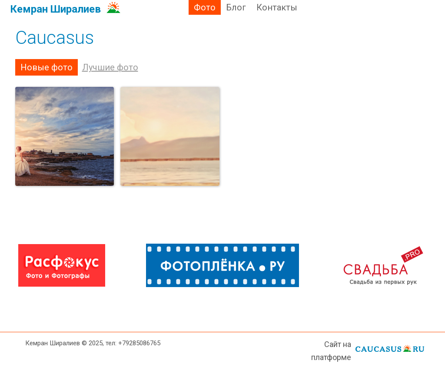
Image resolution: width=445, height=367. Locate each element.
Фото (205, 7)
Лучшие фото (110, 67)
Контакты (276, 7)
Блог (236, 7)
